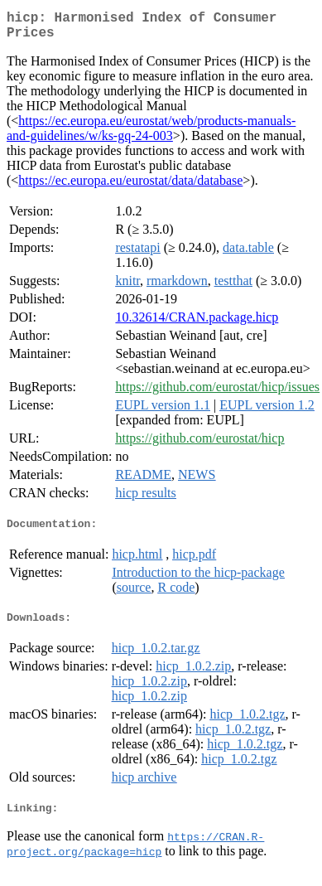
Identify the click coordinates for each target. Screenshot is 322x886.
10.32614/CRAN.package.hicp (196, 324)
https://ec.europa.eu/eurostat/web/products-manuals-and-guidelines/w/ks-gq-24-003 (151, 134)
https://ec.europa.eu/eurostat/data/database (130, 187)
